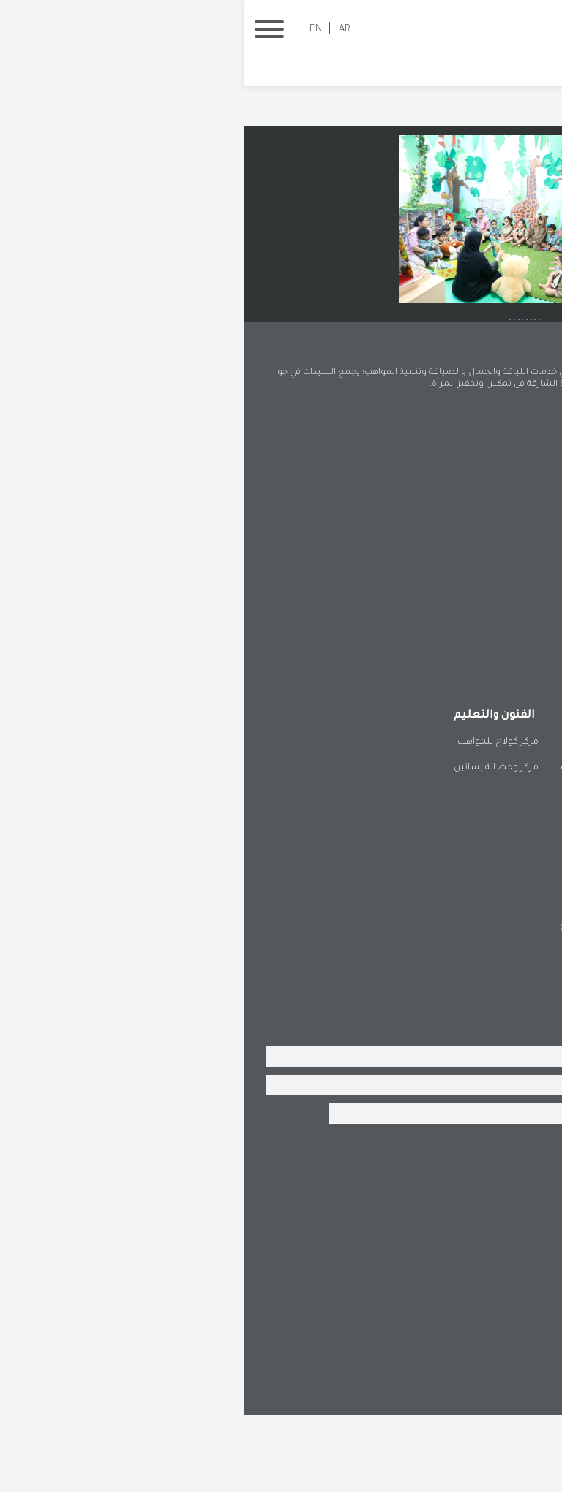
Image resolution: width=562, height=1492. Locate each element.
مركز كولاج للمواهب (254, 819)
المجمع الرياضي (496, 896)
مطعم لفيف (394, 819)
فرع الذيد (511, 1004)
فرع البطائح (350, 978)
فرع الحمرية (432, 978)
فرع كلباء (437, 1004)
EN (72, 29)
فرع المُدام (508, 1029)
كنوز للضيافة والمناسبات (368, 845)
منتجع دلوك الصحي (488, 819)
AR (101, 29)
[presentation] (429, 1245)
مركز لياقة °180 (498, 870)
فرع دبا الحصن (426, 1029)
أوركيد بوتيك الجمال (489, 845)
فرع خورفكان (503, 978)
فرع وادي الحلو (345, 1004)
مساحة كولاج (393, 870)
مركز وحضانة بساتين (252, 845)
